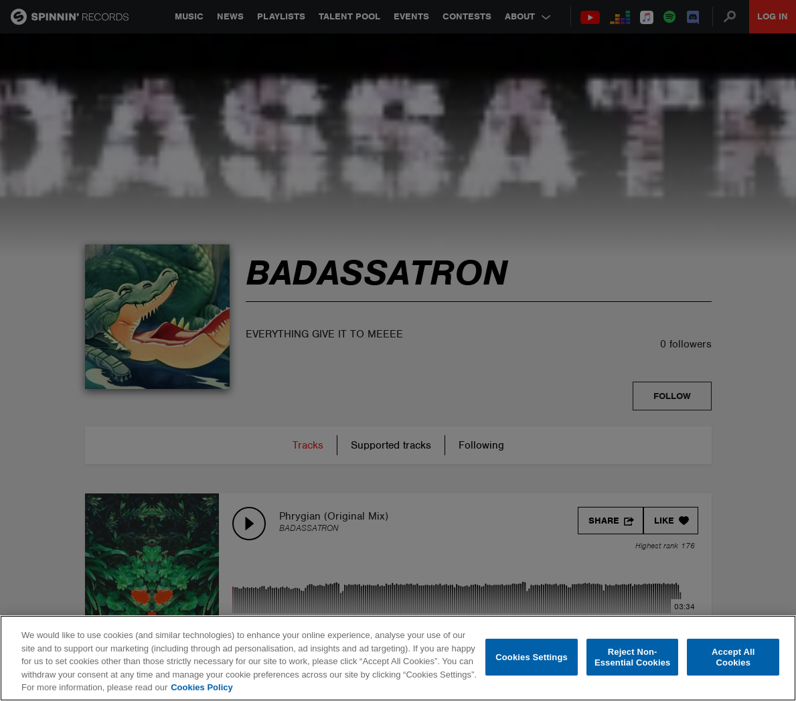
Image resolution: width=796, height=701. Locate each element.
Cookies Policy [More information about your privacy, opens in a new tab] (201, 687)
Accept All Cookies (733, 657)
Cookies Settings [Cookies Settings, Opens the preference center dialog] (531, 657)
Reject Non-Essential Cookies (632, 657)
